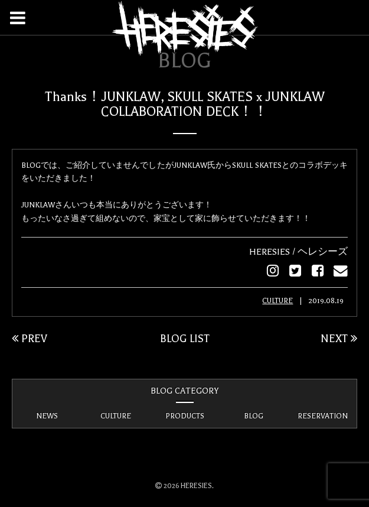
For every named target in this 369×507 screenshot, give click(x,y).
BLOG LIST (185, 338)
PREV (29, 338)
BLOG (253, 415)
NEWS (47, 415)
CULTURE (277, 300)
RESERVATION (323, 415)
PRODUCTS (184, 415)
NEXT (339, 338)
